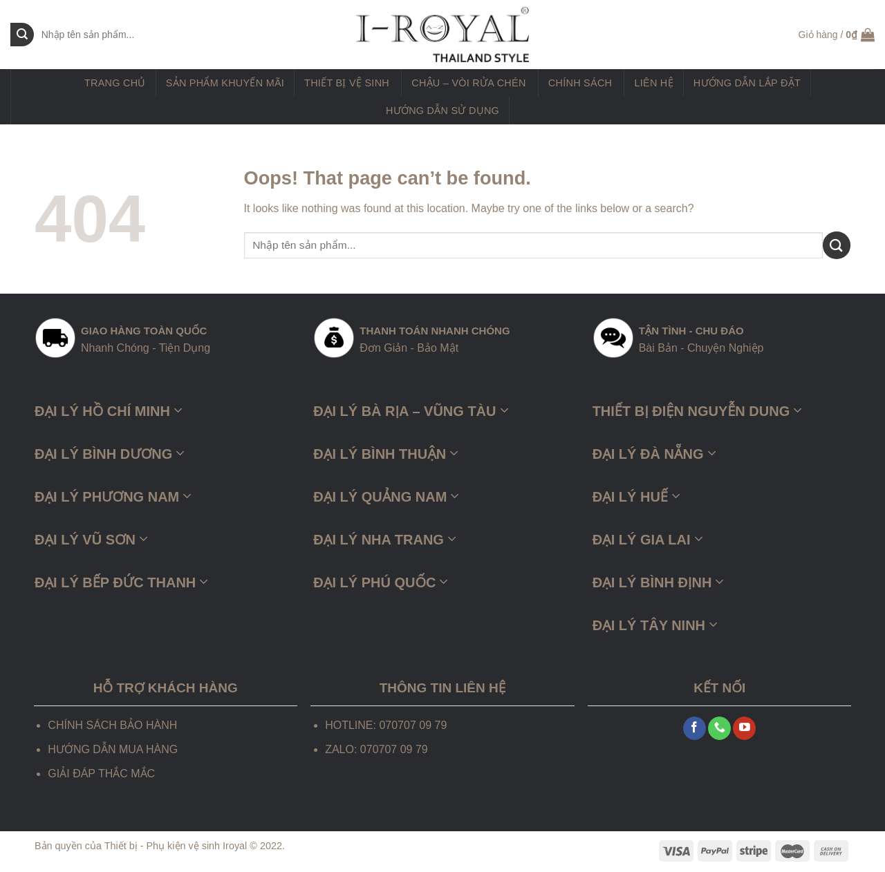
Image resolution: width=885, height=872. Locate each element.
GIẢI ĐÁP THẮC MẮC (101, 773)
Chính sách (580, 82)
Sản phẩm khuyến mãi (225, 82)
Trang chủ (115, 82)
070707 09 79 (394, 749)
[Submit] (836, 244)
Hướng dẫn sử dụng (442, 110)
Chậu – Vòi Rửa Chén (468, 82)
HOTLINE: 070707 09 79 (386, 725)
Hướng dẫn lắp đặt (747, 82)
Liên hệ (653, 82)
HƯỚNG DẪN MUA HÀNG (113, 749)
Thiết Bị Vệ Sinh (346, 82)
